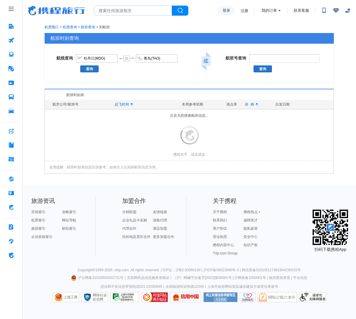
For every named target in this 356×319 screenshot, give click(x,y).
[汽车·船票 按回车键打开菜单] (11, 97)
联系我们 (220, 220)
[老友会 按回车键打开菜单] (11, 241)
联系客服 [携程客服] (301, 10)
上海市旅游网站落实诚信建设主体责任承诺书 (242, 287)
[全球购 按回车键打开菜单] (11, 179)
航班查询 (88, 27)
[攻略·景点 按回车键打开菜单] (11, 145)
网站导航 (69, 220)
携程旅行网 (56, 10)
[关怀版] (348, 11)
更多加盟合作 (163, 237)
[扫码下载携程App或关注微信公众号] (324, 10)
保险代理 (160, 220)
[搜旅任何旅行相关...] (133, 10)
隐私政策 (251, 228)
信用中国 (185, 297)
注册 (244, 11)
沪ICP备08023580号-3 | (222, 270)
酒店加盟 (160, 228)
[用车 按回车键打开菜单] (11, 111)
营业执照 (220, 237)
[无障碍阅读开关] (336, 11)
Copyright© (86, 270)
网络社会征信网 (100, 297)
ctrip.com (121, 270)
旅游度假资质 (279, 278)
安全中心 (251, 237)
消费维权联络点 (247, 297)
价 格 (251, 104)
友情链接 (160, 212)
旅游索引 (38, 228)
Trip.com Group (225, 253)
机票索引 (38, 220)
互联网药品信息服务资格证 (148, 278)
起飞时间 (124, 104)
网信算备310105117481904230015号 (271, 270)
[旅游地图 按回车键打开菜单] (11, 159)
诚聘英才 (251, 220)
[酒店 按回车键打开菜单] (11, 26)
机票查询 (70, 27)
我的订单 (269, 10)
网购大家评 (277, 297)
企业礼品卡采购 (134, 220)
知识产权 (251, 245)
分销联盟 (129, 212)
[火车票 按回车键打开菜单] (11, 54)
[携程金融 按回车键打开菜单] (11, 207)
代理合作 (129, 228)
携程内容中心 (223, 245)
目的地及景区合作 (136, 237)
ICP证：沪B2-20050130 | (183, 270)
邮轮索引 (69, 228)
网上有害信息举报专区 (220, 297)
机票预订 (52, 27)
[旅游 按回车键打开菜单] (11, 69)
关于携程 (220, 212)
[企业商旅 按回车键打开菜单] (11, 227)
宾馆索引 (38, 212)
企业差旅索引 (42, 237)
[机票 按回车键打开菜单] (11, 40)
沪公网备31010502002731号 (97, 278)
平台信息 (300, 278)
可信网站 (154, 297)
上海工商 (70, 297)
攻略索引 (69, 212)
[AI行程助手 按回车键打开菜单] (11, 131)
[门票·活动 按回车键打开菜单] (11, 83)
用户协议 (220, 228)
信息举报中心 (124, 297)
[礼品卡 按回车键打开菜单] (11, 193)
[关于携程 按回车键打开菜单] (11, 255)
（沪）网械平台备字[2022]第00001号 (202, 278)
